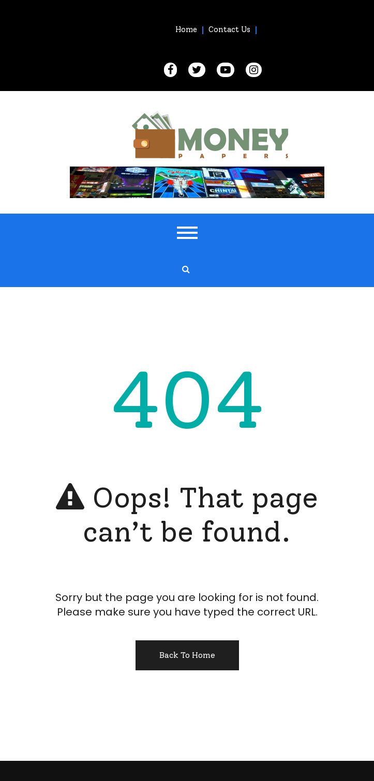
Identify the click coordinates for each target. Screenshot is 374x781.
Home (186, 29)
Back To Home (187, 655)
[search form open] (185, 269)
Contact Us (229, 29)
